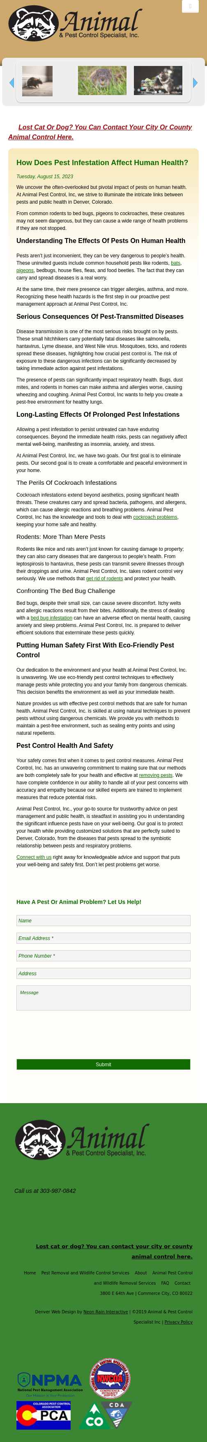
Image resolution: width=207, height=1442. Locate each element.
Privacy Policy (179, 1322)
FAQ (165, 1283)
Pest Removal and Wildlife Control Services (85, 1273)
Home (30, 1273)
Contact (183, 1283)
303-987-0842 (58, 1191)
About (141, 1273)
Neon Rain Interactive (105, 1312)
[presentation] (78, 1033)
